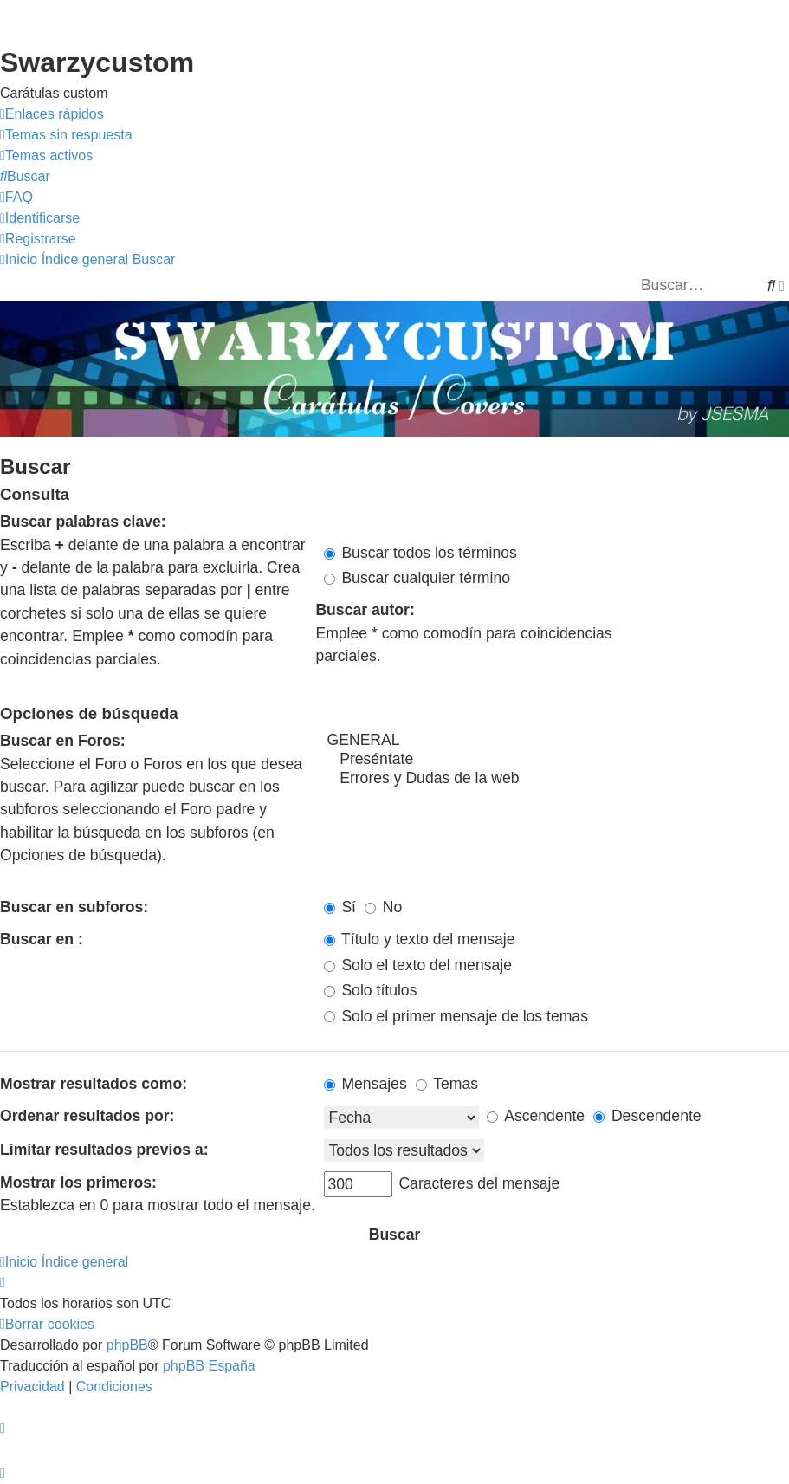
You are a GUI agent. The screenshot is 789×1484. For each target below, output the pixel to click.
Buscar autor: (364, 610)
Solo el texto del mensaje (418, 965)
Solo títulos (370, 990)
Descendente (647, 1115)
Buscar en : (41, 939)
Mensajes (365, 1083)
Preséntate (557, 759)
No (383, 907)
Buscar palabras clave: (83, 521)
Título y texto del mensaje (419, 939)
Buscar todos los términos (420, 552)
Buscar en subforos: (74, 907)
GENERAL (557, 740)
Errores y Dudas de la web (557, 778)
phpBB (127, 1345)
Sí (340, 907)
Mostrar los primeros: (78, 1182)
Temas (447, 1083)
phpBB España (209, 1365)
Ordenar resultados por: (87, 1115)
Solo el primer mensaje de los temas (456, 1016)
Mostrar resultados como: (93, 1083)
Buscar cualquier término (417, 577)
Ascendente (536, 1115)
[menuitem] (66, 135)
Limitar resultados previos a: (104, 1149)
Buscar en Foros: (63, 740)
